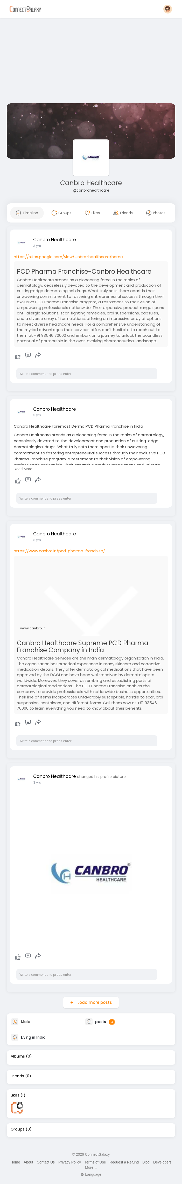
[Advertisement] (91, 61)
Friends (17, 1076)
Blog (146, 1162)
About (28, 1162)
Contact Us (46, 1162)
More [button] (91, 1167)
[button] (167, 9)
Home (15, 1162)
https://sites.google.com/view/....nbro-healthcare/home (68, 256)
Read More (23, 469)
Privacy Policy (69, 1162)
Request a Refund (124, 1162)
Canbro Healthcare (91, 182)
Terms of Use (95, 1162)
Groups (18, 1129)
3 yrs (37, 245)
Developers (162, 1162)
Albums (18, 1056)
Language (91, 1174)
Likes (15, 1095)
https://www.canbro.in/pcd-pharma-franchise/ (59, 551)
